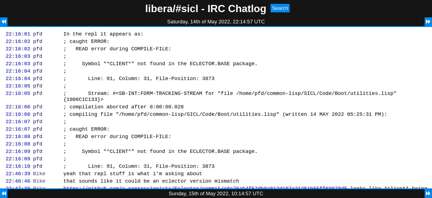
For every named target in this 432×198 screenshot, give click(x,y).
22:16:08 (18, 148)
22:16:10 (18, 181)
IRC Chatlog (236, 8)
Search (280, 8)
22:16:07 (18, 132)
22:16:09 (18, 165)
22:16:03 (18, 59)
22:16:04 (18, 75)
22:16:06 (18, 115)
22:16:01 (18, 34)
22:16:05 (18, 92)
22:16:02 (18, 42)
